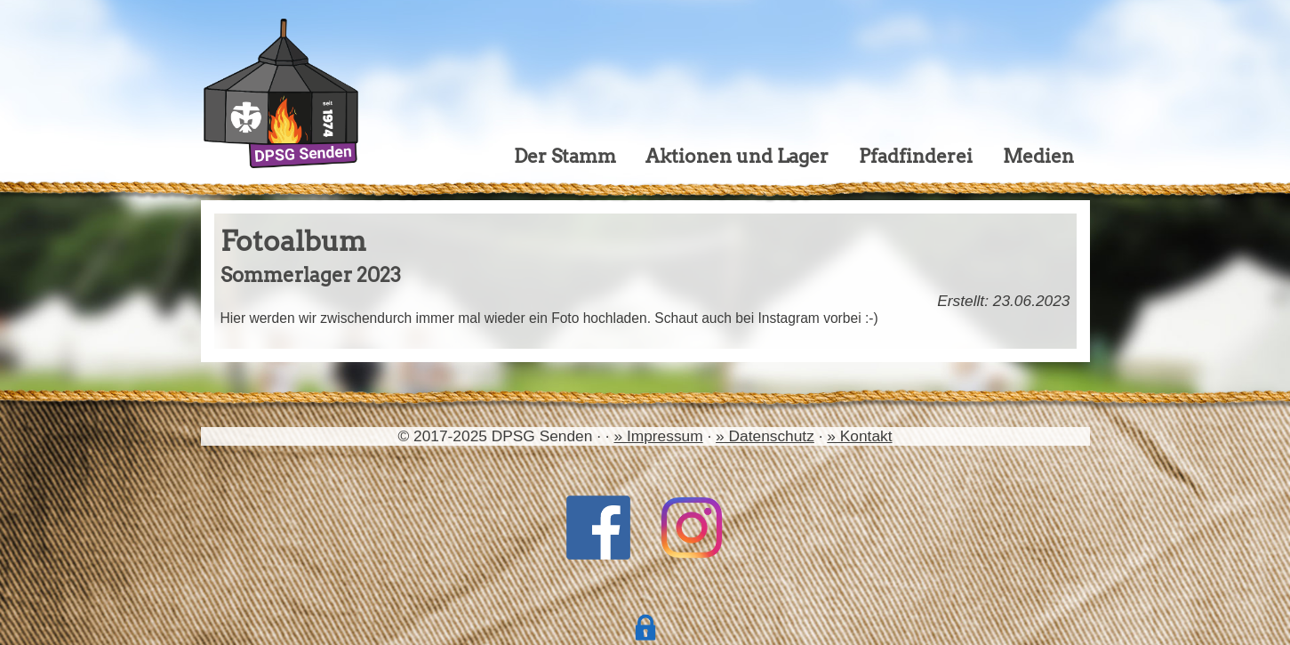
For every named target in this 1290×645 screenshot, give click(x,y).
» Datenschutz (765, 436)
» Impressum (657, 436)
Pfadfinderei (916, 156)
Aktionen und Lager (737, 156)
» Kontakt (859, 436)
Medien (1038, 156)
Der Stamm (565, 156)
